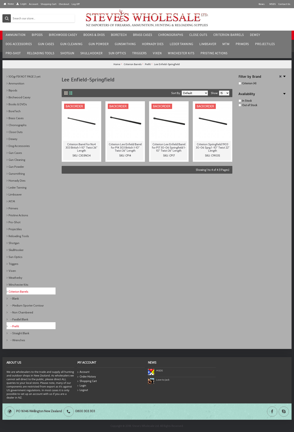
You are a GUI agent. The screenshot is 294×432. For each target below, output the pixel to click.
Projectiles (15, 229)
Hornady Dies (17, 180)
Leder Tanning (17, 187)
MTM (12, 201)
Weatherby (15, 278)
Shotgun (14, 243)
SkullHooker (16, 250)
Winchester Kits (18, 285)
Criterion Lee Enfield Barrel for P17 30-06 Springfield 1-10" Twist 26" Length (169, 147)
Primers (13, 208)
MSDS (159, 370)
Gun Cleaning (17, 160)
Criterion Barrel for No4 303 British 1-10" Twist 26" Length (81, 147)
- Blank (14, 298)
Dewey (13, 139)
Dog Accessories (19, 146)
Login (81, 386)
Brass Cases (16, 118)
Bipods (13, 90)
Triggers (13, 264)
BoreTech (15, 111)
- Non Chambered (21, 312)
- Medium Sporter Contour (26, 305)
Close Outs (16, 132)
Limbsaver (15, 194)
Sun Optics (15, 257)
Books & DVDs (18, 104)
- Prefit (14, 326)
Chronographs (18, 125)
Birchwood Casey (19, 97)
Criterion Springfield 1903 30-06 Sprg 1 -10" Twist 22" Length (212, 147)
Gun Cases (15, 153)
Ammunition (16, 83)
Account (83, 372)
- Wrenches (17, 340)
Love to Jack (162, 379)
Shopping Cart (87, 381)
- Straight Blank (19, 333)
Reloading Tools (19, 236)
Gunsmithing (17, 173)
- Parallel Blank (18, 319)
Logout (82, 390)
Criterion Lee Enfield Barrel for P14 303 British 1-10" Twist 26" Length (125, 147)
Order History (86, 377)
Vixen (12, 271)
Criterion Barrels (18, 291)
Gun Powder (16, 167)
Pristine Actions (18, 215)
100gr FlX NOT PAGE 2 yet (24, 76)
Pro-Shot (14, 222)
